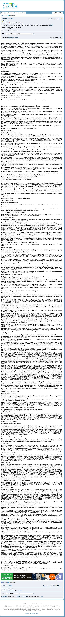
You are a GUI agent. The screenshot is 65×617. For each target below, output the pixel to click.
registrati (17, 37)
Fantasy (11, 18)
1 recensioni (19, 23)
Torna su (60, 585)
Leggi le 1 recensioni (7, 585)
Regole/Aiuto (21, 12)
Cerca (15, 12)
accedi (60, 12)
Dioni (6, 23)
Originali (10, 12)
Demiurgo (6, 21)
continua (50, 25)
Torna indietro (4, 596)
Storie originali (5, 18)
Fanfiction (3, 12)
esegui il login (11, 37)
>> (33, 33)
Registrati (55, 12)
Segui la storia (52, 18)
